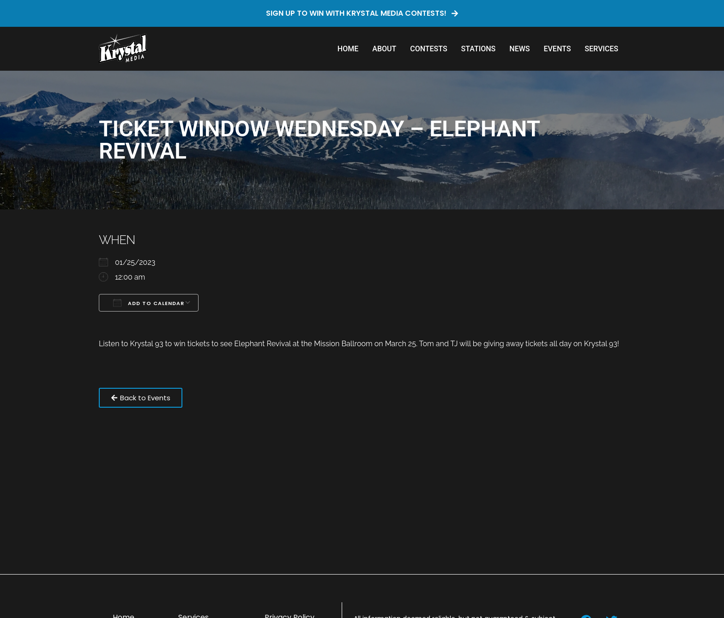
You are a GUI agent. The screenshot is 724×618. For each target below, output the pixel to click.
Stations (478, 48)
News (519, 48)
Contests (428, 48)
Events (557, 48)
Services (601, 48)
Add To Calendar (148, 303)
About (384, 48)
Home (348, 48)
